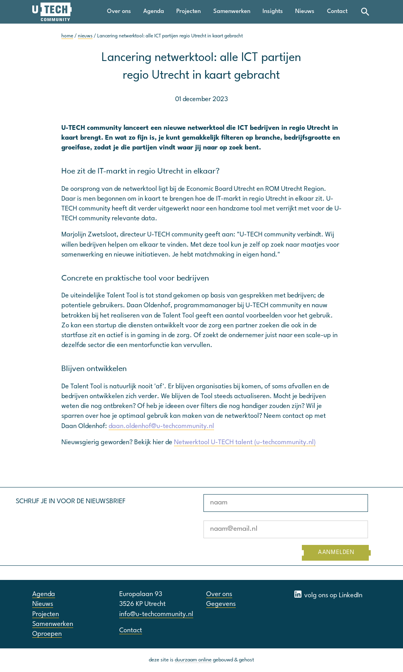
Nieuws (304, 12)
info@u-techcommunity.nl (156, 614)
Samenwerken (231, 12)
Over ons (119, 12)
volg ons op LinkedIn (327, 594)
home (67, 36)
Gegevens (221, 604)
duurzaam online (193, 660)
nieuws (85, 36)
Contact (337, 12)
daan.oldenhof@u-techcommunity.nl (161, 426)
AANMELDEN (336, 553)
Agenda (153, 12)
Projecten (188, 12)
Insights (273, 12)
